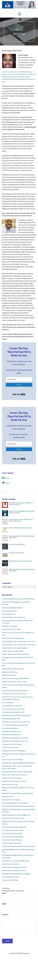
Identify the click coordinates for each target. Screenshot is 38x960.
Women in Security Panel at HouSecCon (14, 693)
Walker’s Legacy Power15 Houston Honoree (15, 654)
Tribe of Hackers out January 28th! (12, 651)
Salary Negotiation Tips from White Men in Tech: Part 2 (19, 641)
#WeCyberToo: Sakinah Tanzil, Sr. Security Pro (16, 722)
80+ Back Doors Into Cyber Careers (13, 818)
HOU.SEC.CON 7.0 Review (10, 747)
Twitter (5, 482)
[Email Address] (19, 379)
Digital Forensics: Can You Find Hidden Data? (15, 861)
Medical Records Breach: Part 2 (11, 731)
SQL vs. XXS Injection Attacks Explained (14, 827)
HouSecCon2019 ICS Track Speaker (13, 638)
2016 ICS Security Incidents (10, 864)
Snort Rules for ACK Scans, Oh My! (12, 830)
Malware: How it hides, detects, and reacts (15, 775)
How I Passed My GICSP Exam (11, 629)
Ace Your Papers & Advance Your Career (14, 867)
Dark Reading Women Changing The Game (15, 690)
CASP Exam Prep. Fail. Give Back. (12, 778)
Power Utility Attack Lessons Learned (13, 870)
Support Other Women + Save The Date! (14, 681)
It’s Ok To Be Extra (7, 702)
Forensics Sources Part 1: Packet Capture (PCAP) (17, 772)
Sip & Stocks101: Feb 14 (9, 611)
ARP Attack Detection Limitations (12, 833)
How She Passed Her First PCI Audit (13, 712)
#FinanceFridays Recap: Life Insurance (20, 561)
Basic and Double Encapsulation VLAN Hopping (16, 874)
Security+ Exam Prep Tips (16, 553)
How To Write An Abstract (10, 728)
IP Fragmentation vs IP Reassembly (13, 837)
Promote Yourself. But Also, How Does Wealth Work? (18, 599)
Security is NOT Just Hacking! (11, 800)
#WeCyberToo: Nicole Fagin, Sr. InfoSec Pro (15, 738)
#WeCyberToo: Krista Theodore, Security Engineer (17, 793)
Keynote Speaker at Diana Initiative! (13, 669)
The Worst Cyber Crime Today (11, 843)
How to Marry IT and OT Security (12, 840)
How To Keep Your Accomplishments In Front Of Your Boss (21, 520)
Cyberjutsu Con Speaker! (9, 626)
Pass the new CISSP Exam (17, 544)
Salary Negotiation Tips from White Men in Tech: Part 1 (19, 645)
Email (4, 904)
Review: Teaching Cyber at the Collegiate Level (16, 815)
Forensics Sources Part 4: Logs (11, 744)
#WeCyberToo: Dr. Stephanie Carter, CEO (15, 741)
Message (5, 914)
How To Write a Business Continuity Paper (15, 725)
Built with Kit (19, 394)
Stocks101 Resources (8, 614)
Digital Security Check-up (9, 672)
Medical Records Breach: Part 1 (11, 734)
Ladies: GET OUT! (7, 796)
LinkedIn (6, 477)
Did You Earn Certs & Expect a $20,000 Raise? (15, 678)
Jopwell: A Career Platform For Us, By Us (14, 781)
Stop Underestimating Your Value (12, 608)
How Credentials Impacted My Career (20, 528)
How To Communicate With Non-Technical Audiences (18, 806)
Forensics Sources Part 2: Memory (12, 759)
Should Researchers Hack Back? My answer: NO (16, 715)
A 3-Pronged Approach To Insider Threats (15, 803)
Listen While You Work (9, 675)
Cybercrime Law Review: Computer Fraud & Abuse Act (18, 846)
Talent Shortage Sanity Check (11, 718)
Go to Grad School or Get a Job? (12, 706)
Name (4, 893)
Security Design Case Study (10, 877)
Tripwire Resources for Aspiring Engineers (15, 648)
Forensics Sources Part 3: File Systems (13, 751)
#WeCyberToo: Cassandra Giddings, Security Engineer (18, 763)
